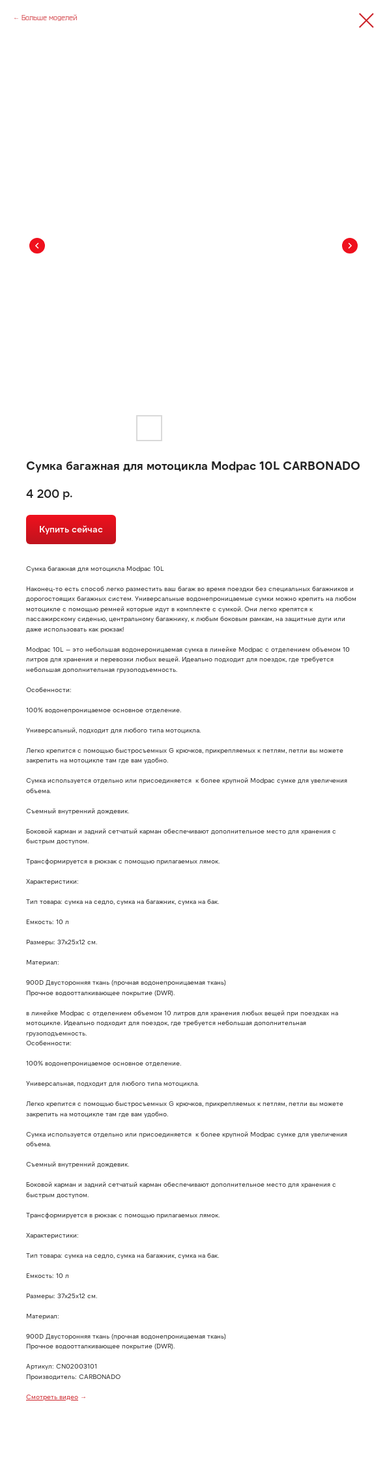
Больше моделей (50, 18)
